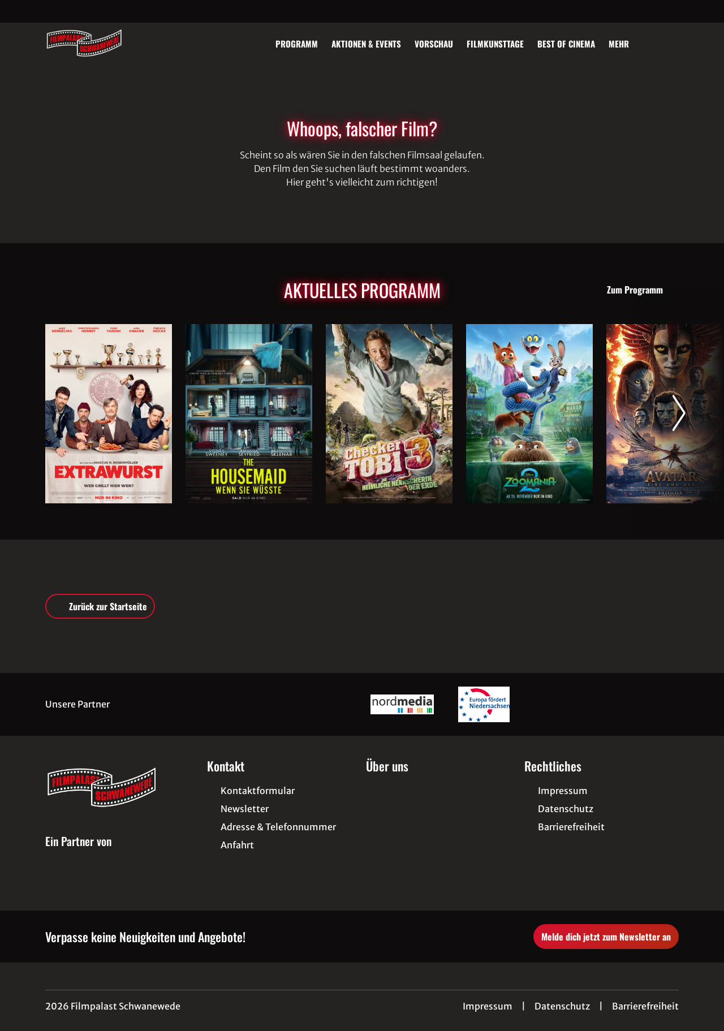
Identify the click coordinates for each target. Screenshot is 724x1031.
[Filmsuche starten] (667, 43)
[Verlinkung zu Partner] (402, 704)
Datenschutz (562, 1006)
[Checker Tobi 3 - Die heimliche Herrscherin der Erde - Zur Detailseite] (389, 413)
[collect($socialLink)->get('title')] (20, 11)
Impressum (487, 1006)
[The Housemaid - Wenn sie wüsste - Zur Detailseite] (249, 413)
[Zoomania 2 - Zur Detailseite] (529, 413)
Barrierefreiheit (645, 1006)
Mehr (626, 43)
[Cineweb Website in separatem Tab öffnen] (78, 854)
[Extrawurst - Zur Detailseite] (108, 413)
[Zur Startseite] (124, 43)
